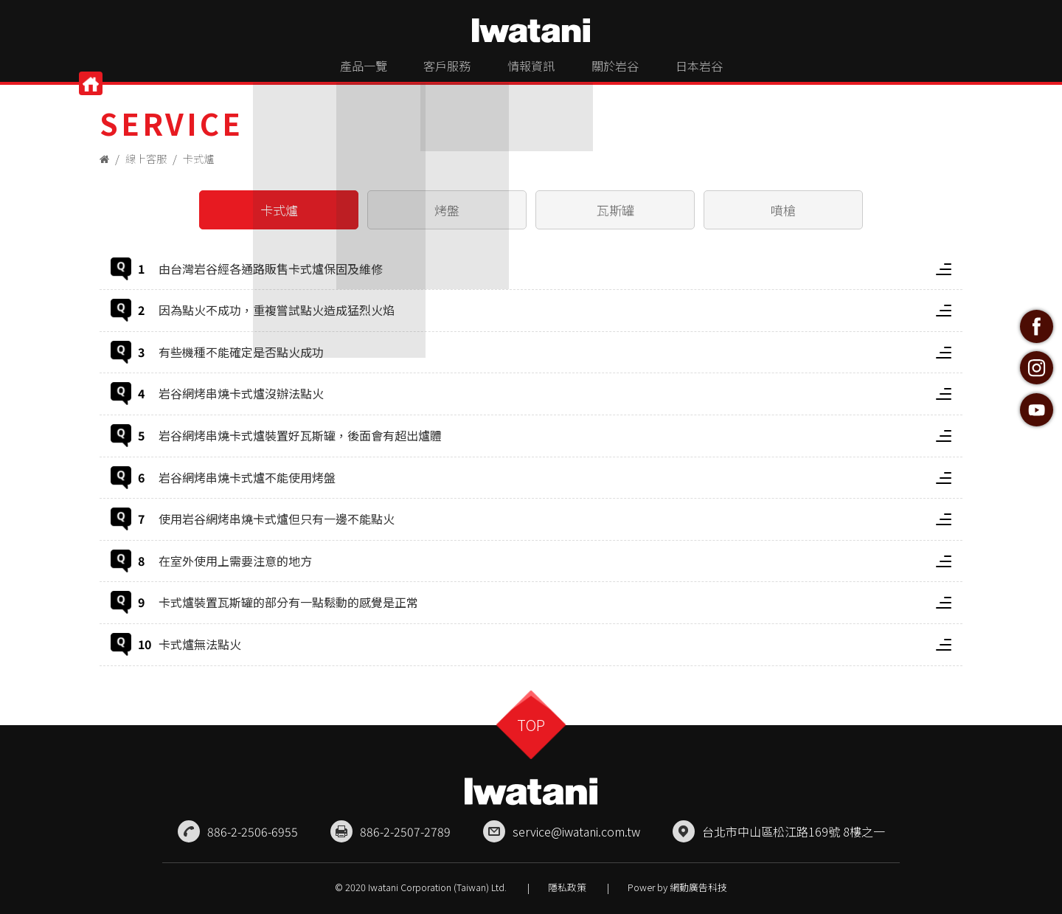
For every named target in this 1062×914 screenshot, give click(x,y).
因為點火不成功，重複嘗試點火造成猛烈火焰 (555, 310)
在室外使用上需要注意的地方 (555, 560)
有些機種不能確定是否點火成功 (555, 352)
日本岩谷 (734, 71)
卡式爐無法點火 (555, 644)
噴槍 (783, 210)
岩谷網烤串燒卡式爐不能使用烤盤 (555, 477)
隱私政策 (567, 885)
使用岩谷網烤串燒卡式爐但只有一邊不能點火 (555, 518)
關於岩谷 (632, 71)
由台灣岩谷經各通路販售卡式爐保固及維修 (555, 268)
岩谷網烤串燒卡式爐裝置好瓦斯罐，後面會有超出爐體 (555, 435)
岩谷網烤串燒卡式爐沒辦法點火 (555, 393)
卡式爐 (203, 158)
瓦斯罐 (615, 210)
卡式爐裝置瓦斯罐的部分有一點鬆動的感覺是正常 (555, 602)
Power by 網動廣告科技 (677, 885)
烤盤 (446, 210)
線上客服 (148, 158)
